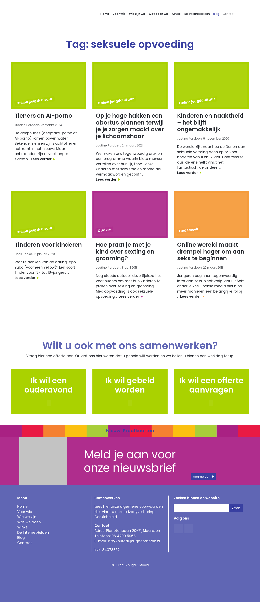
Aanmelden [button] (201, 476)
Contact (229, 14)
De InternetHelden (197, 14)
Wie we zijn (26, 516)
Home (104, 14)
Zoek (236, 508)
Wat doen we (158, 14)
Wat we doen (29, 522)
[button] (130, 403)
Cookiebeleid (105, 516)
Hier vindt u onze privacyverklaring (124, 511)
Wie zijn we (137, 14)
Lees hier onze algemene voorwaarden (128, 506)
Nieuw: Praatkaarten (130, 430)
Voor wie (119, 14)
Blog (216, 14)
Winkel (176, 14)
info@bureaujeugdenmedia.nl (133, 541)
